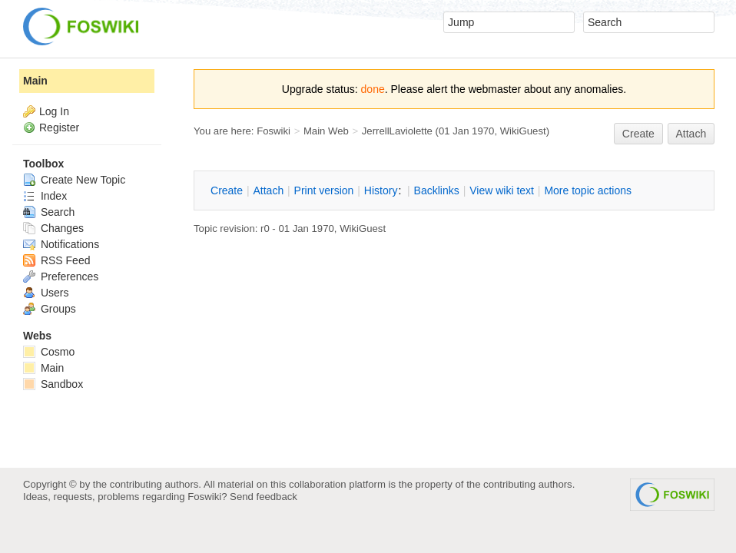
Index (45, 196)
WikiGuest (523, 131)
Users (45, 292)
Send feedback (263, 496)
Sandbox (53, 384)
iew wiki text (501, 190)
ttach (268, 190)
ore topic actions (588, 190)
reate (638, 133)
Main (35, 81)
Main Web (326, 131)
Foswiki (273, 131)
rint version (324, 190)
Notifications (61, 244)
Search (49, 212)
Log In (54, 111)
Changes (53, 228)
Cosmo (49, 352)
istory (381, 190)
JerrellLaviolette (397, 131)
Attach (691, 133)
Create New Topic (74, 180)
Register (59, 127)
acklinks (436, 190)
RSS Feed (56, 260)
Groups (49, 309)
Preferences (60, 276)
